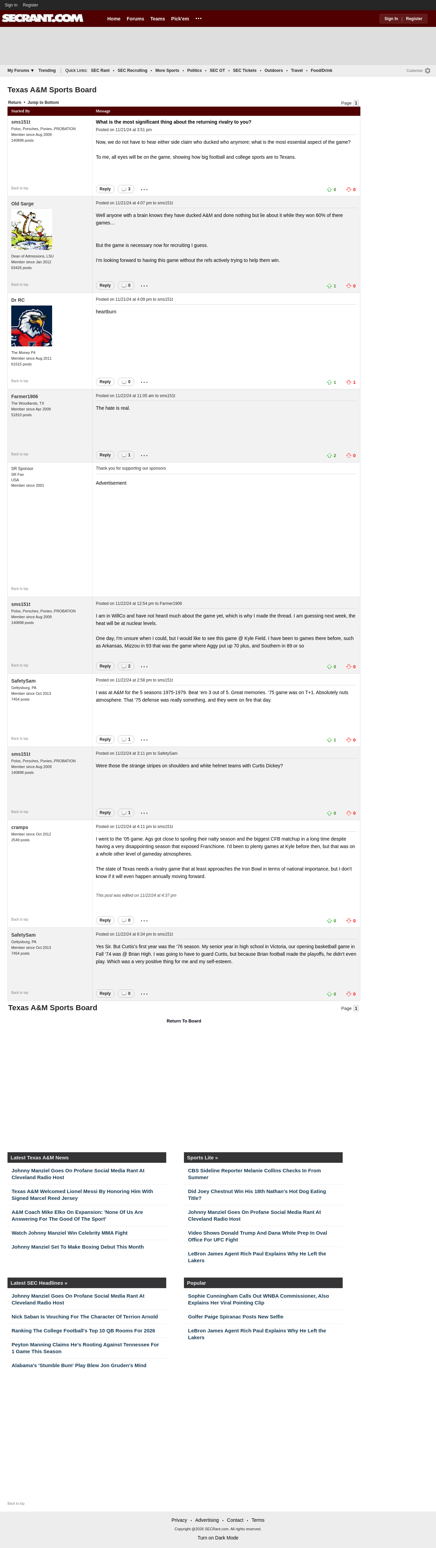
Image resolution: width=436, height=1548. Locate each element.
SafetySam (23, 681)
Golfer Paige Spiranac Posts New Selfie (235, 1316)
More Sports (167, 70)
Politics (194, 70)
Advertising (207, 1520)
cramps (19, 827)
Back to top (19, 188)
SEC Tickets (244, 70)
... (198, 17)
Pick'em (180, 18)
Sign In (11, 5)
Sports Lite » (202, 1157)
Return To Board (184, 1020)
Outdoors (274, 70)
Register (31, 5)
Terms (257, 1520)
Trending (47, 70)
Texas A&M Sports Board (52, 89)
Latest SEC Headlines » (39, 1283)
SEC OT (217, 70)
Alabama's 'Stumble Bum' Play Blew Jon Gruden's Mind (79, 1365)
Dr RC (18, 300)
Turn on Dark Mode (218, 1538)
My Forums (20, 70)
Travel (297, 70)
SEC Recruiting (132, 70)
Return (14, 102)
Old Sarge (22, 203)
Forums (135, 18)
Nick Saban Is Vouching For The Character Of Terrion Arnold (85, 1316)
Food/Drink (321, 70)
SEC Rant (100, 70)
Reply (105, 189)
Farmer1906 (24, 396)
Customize (415, 71)
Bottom (52, 102)
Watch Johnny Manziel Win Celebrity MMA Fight (69, 1233)
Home (114, 18)
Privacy (179, 1520)
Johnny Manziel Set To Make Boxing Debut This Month (78, 1247)
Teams (157, 18)
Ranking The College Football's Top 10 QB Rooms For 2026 (83, 1330)
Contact (235, 1520)
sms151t (20, 122)
